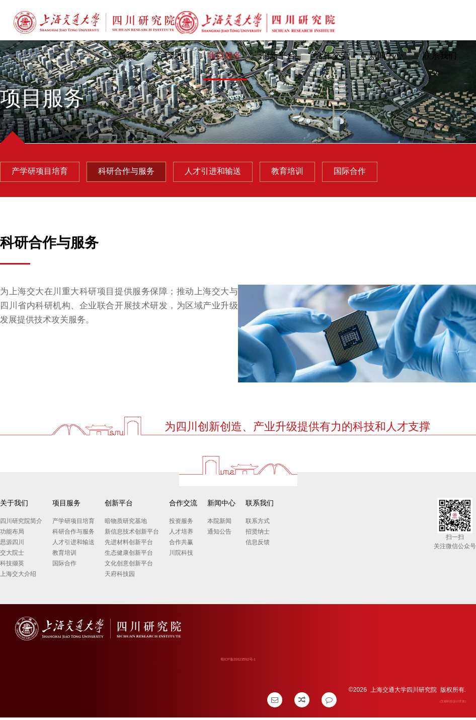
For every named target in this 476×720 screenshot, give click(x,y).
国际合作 (64, 566)
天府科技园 (120, 576)
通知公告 (219, 534)
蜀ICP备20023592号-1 (238, 662)
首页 (125, 55)
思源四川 (12, 545)
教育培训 (64, 555)
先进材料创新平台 (129, 545)
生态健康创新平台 (129, 555)
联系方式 (258, 524)
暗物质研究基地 (126, 524)
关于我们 (169, 55)
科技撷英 (12, 566)
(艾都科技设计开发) (453, 703)
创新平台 (277, 55)
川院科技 (181, 555)
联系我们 (438, 55)
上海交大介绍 (18, 576)
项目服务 (223, 55)
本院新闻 (219, 524)
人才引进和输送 (73, 545)
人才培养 (181, 534)
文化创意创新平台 (129, 566)
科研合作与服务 (73, 534)
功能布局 (12, 534)
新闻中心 (384, 55)
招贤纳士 (258, 534)
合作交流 (330, 55)
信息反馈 (258, 545)
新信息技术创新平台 (132, 534)
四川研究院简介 (21, 524)
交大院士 (12, 555)
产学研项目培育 (73, 524)
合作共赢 (181, 545)
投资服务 (181, 524)
